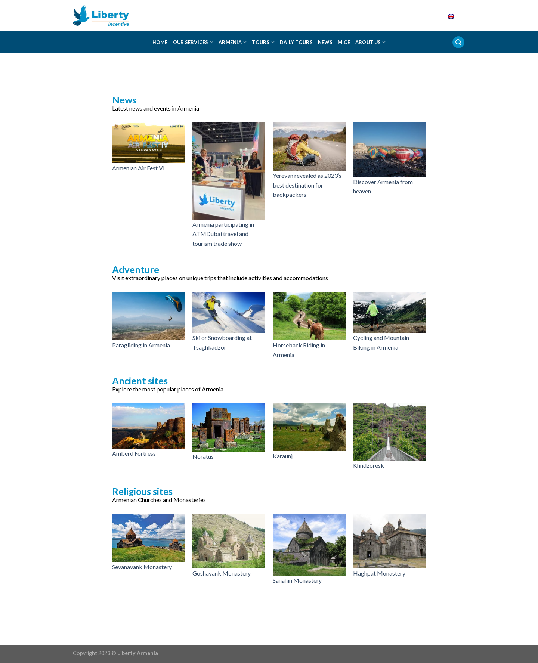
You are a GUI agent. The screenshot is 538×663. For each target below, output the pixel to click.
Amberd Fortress (134, 453)
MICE (344, 42)
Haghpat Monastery (379, 573)
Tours (263, 42)
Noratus (203, 456)
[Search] (458, 42)
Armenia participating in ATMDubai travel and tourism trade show (223, 234)
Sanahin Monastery (297, 580)
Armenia (233, 42)
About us (370, 42)
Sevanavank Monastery (142, 566)
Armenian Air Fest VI (138, 167)
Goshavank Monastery (221, 573)
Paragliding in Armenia (141, 344)
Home (160, 42)
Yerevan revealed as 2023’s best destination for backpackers (307, 185)
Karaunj (283, 455)
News (325, 42)
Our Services (193, 42)
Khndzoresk (368, 465)
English (445, 15)
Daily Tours (296, 42)
